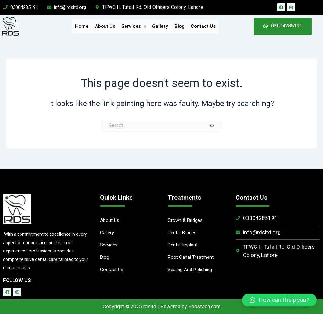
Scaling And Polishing (192, 271)
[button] (279, 300)
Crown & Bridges (186, 220)
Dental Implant (184, 246)
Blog (178, 26)
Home (85, 26)
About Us (107, 26)
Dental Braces (183, 233)
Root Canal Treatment (191, 258)
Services (134, 26)
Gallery (159, 26)
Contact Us (200, 26)
